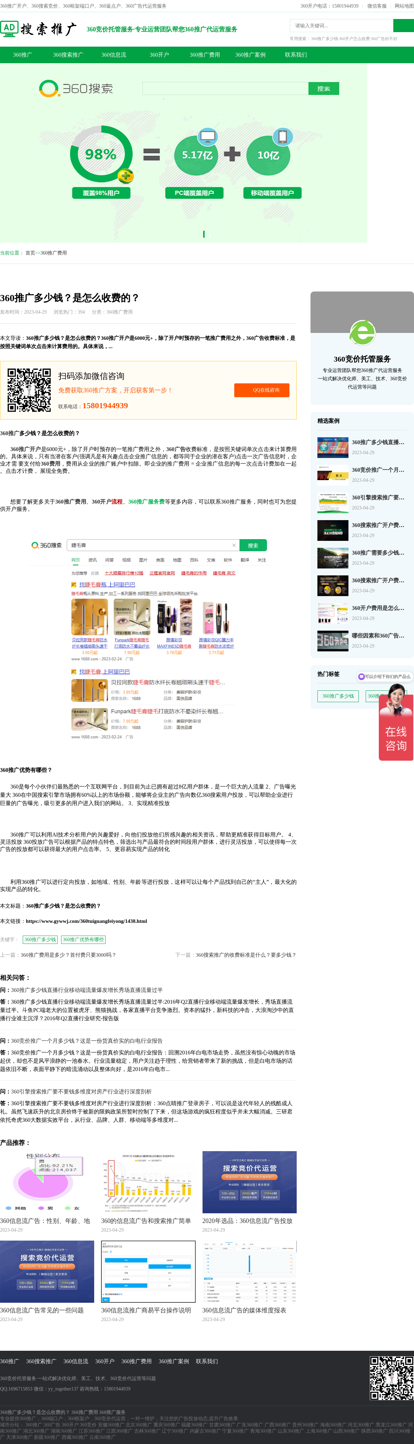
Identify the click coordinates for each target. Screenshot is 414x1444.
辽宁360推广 (175, 1431)
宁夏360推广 (235, 1431)
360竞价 (88, 1424)
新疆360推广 (47, 1437)
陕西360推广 (374, 1431)
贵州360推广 (305, 1424)
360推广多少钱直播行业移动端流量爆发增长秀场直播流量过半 (87, 990)
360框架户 (78, 1418)
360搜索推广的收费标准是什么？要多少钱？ (246, 955)
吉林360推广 (147, 1431)
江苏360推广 (92, 1431)
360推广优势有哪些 (83, 939)
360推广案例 (250, 55)
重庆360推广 (167, 1424)
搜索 (403, 25)
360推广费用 (205, 55)
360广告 (51, 1424)
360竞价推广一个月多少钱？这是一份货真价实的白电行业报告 (87, 1041)
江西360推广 (119, 1431)
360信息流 (113, 55)
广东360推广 (250, 1424)
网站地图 (404, 6)
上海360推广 (319, 1431)
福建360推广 (194, 1424)
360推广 (22, 55)
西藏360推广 (75, 1437)
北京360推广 (139, 1424)
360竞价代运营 (110, 1418)
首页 (30, 253)
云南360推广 (102, 1437)
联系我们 (296, 55)
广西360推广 (278, 1424)
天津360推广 (19, 1437)
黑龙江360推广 (391, 1424)
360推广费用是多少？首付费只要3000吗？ (69, 955)
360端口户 (52, 1418)
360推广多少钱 (338, 696)
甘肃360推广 (222, 1424)
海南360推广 (333, 1424)
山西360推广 (346, 1431)
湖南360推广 (64, 1431)
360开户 (159, 55)
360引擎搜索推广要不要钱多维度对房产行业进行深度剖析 (81, 1091)
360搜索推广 (68, 55)
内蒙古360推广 (205, 1431)
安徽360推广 (111, 1424)
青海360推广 (263, 1431)
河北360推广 (361, 1424)
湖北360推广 (36, 1431)
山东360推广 (291, 1431)
